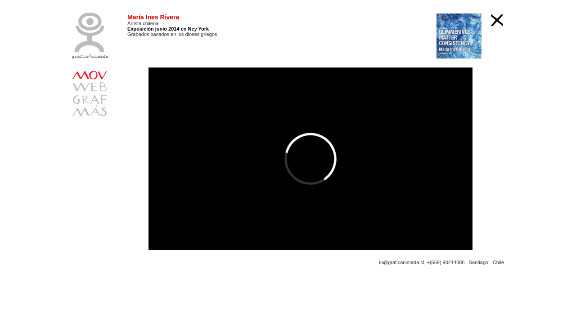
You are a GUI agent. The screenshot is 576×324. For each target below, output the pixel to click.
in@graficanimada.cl (401, 262)
